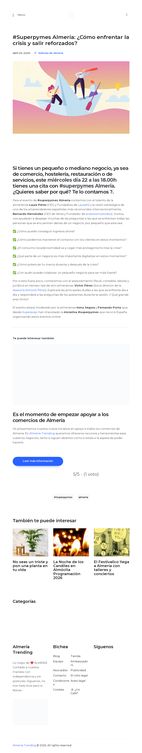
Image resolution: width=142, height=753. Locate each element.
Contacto (59, 676)
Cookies (58, 690)
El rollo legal (79, 676)
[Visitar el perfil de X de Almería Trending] (103, 658)
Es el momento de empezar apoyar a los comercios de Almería (61, 418)
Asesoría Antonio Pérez (29, 290)
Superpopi (29, 312)
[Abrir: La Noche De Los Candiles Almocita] (71, 543)
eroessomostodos (98, 214)
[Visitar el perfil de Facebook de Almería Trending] (96, 658)
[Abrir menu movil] (19, 15)
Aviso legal (78, 681)
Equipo (58, 662)
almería (83, 498)
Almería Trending (42, 433)
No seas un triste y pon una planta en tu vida (30, 567)
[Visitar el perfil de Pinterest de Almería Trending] (118, 658)
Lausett (83, 205)
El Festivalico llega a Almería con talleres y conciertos (111, 569)
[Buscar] (126, 15)
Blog (56, 657)
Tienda (75, 657)
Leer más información (39, 461)
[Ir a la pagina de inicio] (71, 15)
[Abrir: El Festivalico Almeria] (111, 543)
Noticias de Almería (50, 53)
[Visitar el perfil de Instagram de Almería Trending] (110, 658)
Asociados (60, 671)
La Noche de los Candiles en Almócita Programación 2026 (68, 571)
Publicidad (78, 671)
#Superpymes (63, 498)
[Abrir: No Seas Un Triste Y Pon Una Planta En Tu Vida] (30, 543)
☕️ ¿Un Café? (75, 692)
